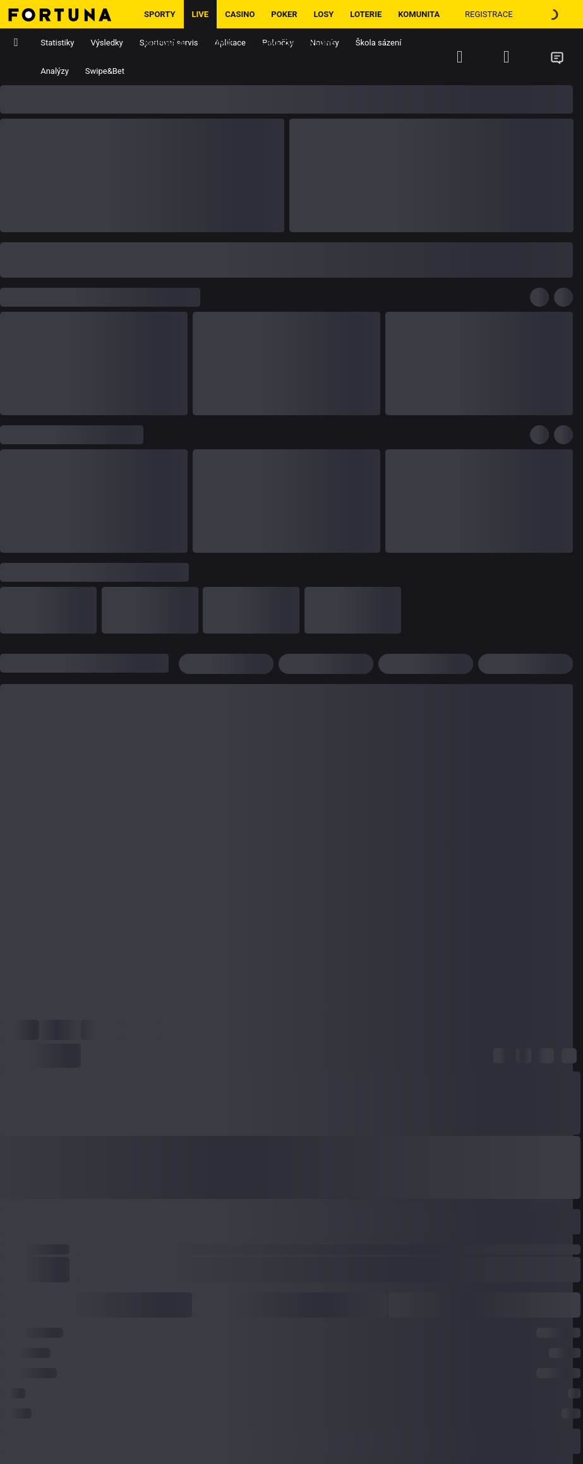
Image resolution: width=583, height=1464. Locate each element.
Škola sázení (379, 42)
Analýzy (54, 71)
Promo (216, 42)
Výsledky (107, 42)
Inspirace (165, 42)
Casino (240, 14)
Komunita (419, 14)
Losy (324, 14)
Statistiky (57, 42)
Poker (284, 14)
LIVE (200, 14)
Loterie (366, 14)
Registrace (489, 14)
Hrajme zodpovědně (291, 42)
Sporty (160, 14)
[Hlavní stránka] (68, 14)
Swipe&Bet (104, 71)
